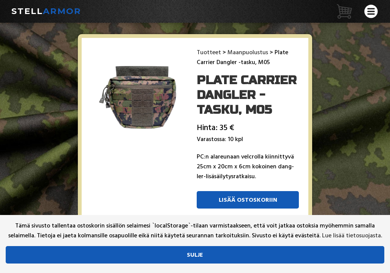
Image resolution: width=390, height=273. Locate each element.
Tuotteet (209, 52)
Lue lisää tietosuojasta (351, 235)
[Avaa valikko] (371, 11)
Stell (46, 11)
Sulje (195, 255)
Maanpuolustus (247, 52)
